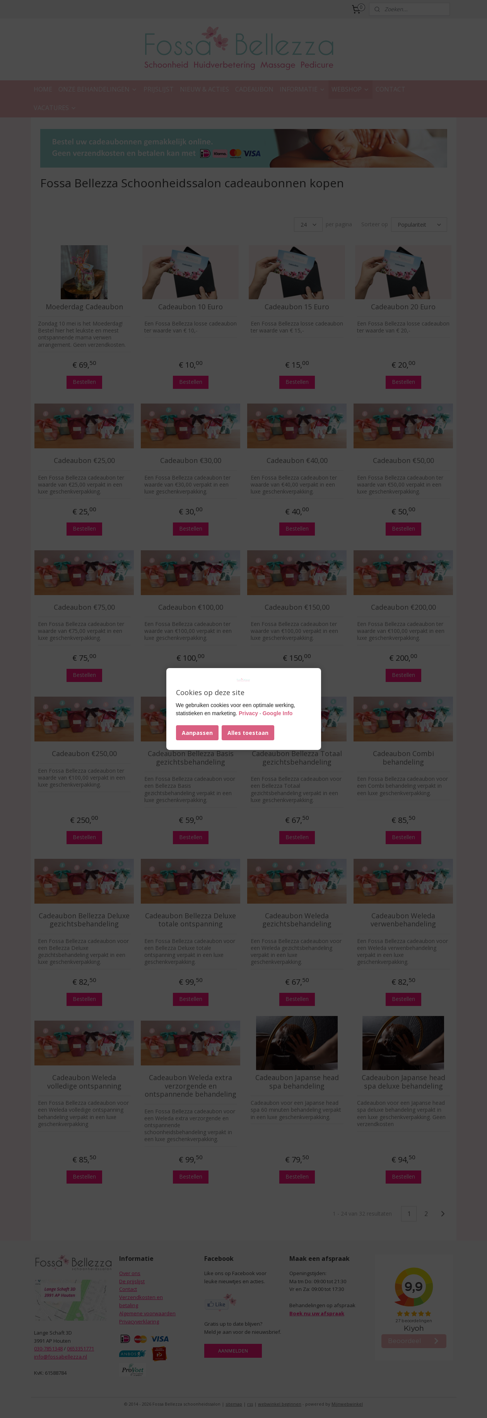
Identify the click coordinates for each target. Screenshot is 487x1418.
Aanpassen (197, 732)
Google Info (278, 713)
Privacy (248, 713)
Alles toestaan (247, 732)
